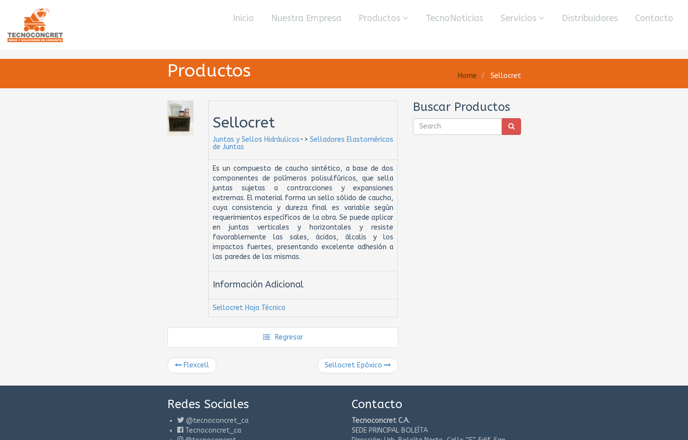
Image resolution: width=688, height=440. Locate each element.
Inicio (243, 18)
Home (467, 76)
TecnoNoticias (454, 18)
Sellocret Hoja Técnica (249, 308)
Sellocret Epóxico (358, 365)
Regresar (282, 337)
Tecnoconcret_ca (213, 430)
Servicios (522, 18)
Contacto (654, 18)
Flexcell (192, 365)
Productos (383, 18)
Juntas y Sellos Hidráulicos (256, 139)
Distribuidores (590, 18)
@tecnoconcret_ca (217, 420)
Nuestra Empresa (306, 18)
